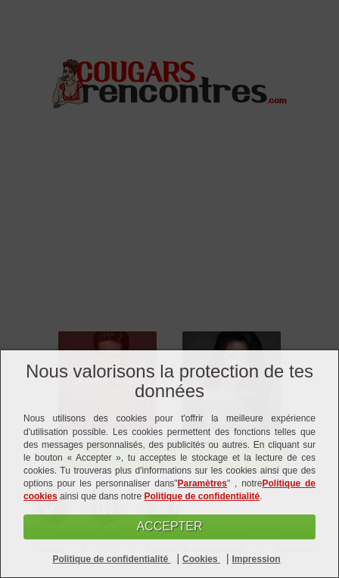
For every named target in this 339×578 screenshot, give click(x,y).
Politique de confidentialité (202, 496)
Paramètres (202, 483)
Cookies (201, 559)
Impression (256, 559)
